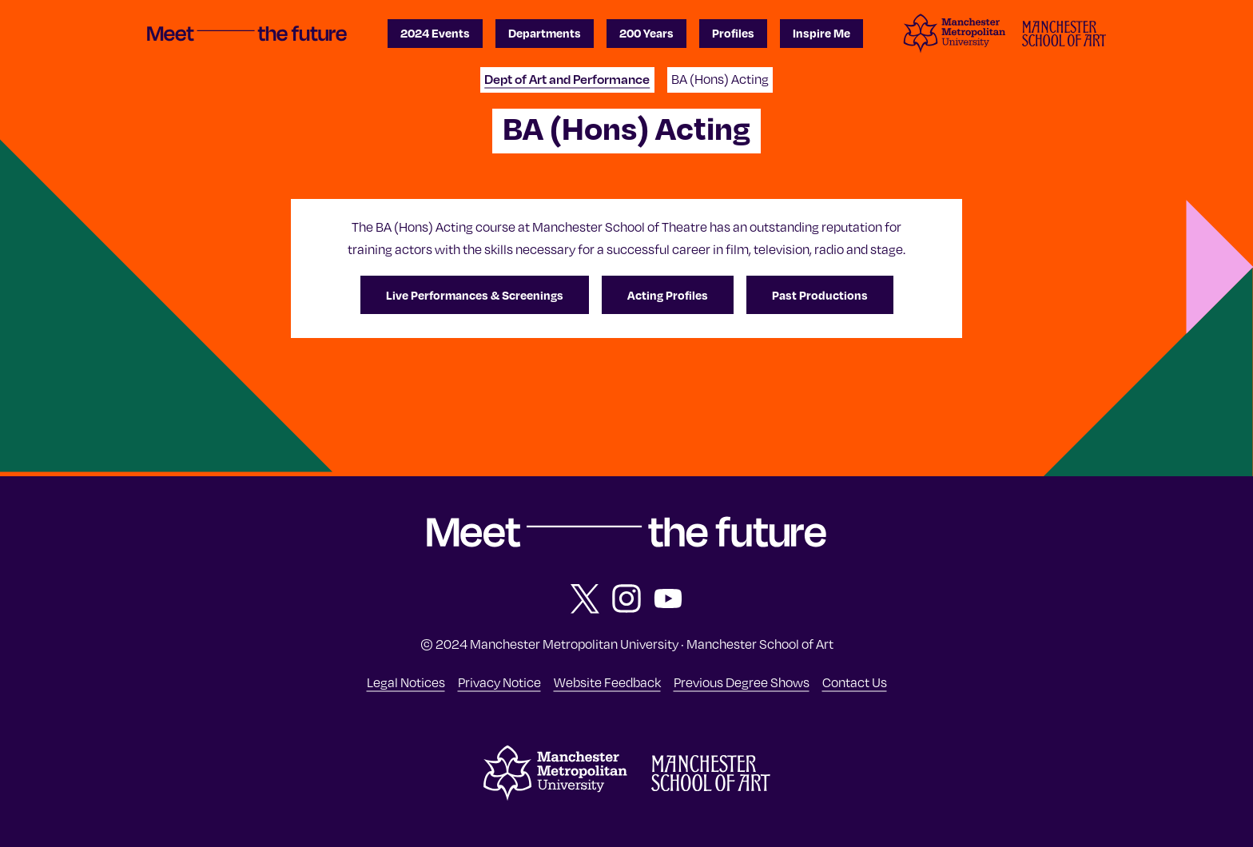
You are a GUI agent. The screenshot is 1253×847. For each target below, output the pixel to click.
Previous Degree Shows (741, 681)
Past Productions (820, 295)
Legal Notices (406, 681)
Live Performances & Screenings (474, 295)
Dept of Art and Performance (567, 78)
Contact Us (854, 681)
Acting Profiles (667, 295)
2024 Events (435, 33)
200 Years (646, 33)
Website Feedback (607, 681)
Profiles (733, 33)
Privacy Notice (499, 681)
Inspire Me (821, 33)
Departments (544, 33)
